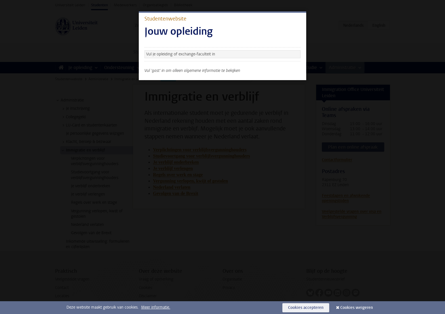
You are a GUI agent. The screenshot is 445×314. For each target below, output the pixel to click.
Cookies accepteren (306, 307)
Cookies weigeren (356, 307)
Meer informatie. (155, 307)
